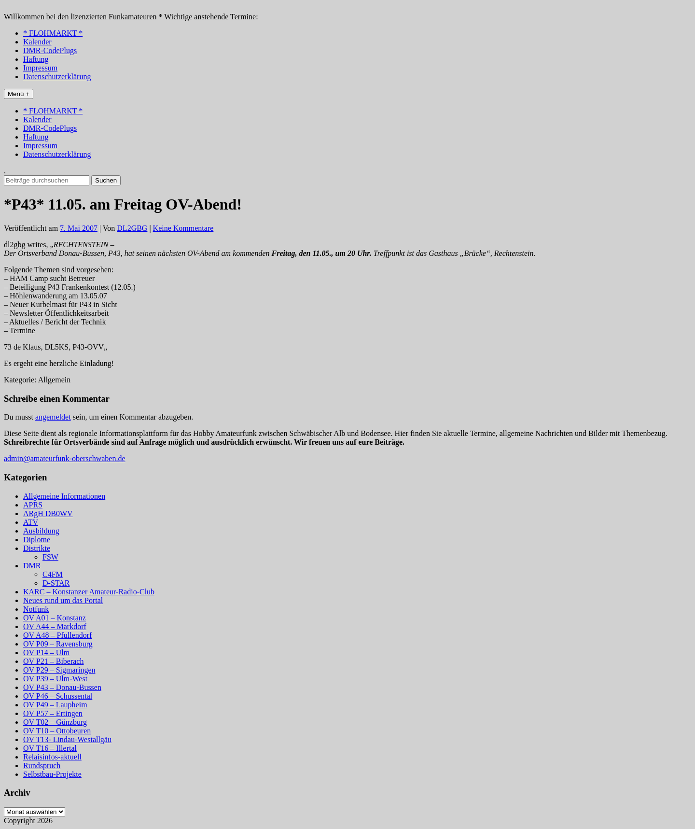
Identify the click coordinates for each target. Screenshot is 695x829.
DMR (32, 566)
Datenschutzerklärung (57, 76)
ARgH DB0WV (48, 513)
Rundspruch (41, 765)
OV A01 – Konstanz (54, 618)
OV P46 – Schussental (57, 696)
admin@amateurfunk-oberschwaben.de (64, 458)
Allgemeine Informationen (64, 496)
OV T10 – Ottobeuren (57, 731)
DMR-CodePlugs (50, 50)
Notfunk (36, 609)
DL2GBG (132, 228)
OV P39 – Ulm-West (55, 678)
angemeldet (53, 417)
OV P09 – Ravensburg (58, 644)
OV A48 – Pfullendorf (57, 635)
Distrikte (36, 548)
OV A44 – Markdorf (54, 626)
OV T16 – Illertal (50, 748)
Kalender (37, 42)
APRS (32, 505)
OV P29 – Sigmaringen (59, 670)
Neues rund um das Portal (63, 600)
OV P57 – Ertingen (53, 713)
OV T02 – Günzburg (55, 722)
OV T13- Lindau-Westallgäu (67, 739)
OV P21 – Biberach (53, 661)
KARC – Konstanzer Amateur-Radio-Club (88, 592)
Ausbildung (41, 531)
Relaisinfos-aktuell (52, 757)
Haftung (35, 59)
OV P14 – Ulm (46, 652)
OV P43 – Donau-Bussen (62, 687)
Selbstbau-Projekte (52, 774)
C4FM (52, 574)
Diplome (36, 539)
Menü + (18, 94)
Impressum (40, 68)
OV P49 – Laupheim (55, 705)
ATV (30, 522)
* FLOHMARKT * (53, 33)
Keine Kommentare (183, 228)
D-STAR (56, 583)
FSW (50, 557)
